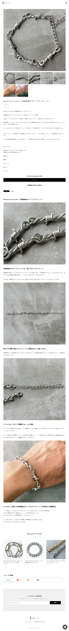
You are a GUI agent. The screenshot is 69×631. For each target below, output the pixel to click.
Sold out (34, 179)
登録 (55, 602)
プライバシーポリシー (28, 621)
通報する (12, 191)
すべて (8, 580)
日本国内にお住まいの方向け (34, 185)
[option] (34, 40)
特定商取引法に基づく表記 (39, 621)
